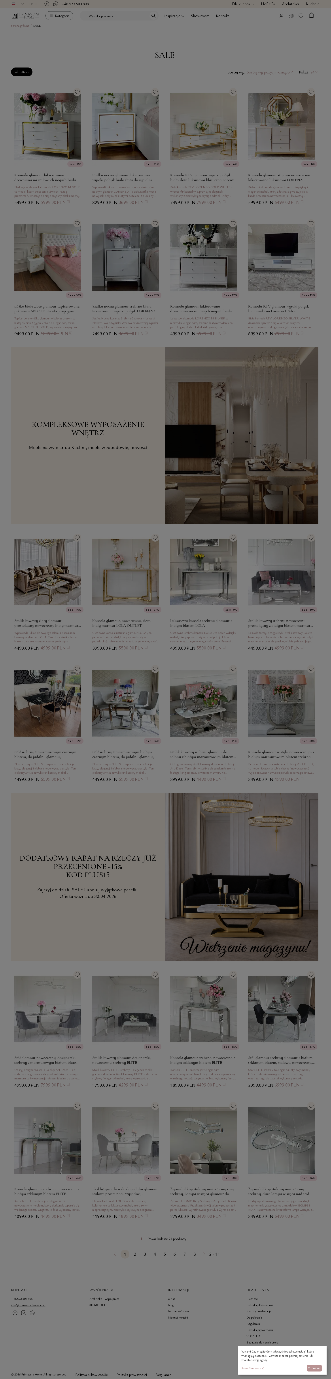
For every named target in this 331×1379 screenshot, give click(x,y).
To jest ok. (314, 1368)
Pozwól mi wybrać (252, 1368)
